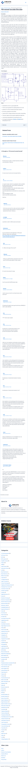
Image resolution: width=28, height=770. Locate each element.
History (2, 627)
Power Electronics (4, 666)
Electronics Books (4, 603)
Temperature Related (5, 714)
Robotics (2, 690)
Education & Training (5, 598)
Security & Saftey (4, 694)
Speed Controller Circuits (5, 703)
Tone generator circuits (5, 724)
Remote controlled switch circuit (9, 134)
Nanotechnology (4, 657)
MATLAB (2, 650)
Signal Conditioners (4, 700)
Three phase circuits (5, 720)
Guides (2, 622)
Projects (2, 674)
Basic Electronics (4, 573)
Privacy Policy (3, 759)
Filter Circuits (3, 614)
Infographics (3, 635)
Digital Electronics (4, 594)
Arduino (2, 562)
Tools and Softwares (5, 726)
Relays (2, 685)
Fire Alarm (3, 616)
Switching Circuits (4, 707)
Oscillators (3, 659)
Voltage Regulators (4, 739)
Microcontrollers (4, 651)
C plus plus (3, 577)
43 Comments (4, 142)
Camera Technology (5, 583)
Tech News (3, 709)
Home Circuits (10, 136)
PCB (2, 661)
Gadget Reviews (4, 620)
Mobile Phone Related (5, 653)
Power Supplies (4, 668)
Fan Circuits (3, 612)
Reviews (2, 688)
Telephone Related (4, 711)
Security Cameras (4, 696)
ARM (2, 564)
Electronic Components (5, 599)
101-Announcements (5, 553)
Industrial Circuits (4, 631)
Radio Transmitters (4, 681)
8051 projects (3, 559)
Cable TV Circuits (4, 581)
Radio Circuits (3, 679)
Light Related (3, 646)
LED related (3, 644)
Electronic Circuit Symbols (6, 752)
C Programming (4, 579)
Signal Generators (4, 701)
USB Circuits (3, 733)
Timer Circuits (3, 722)
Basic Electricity (4, 571)
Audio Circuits (3, 566)
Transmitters (3, 727)
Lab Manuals (3, 642)
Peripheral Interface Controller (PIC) (7, 662)
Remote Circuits (15, 136)
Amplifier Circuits (4, 560)
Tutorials (2, 729)
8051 (2, 557)
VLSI (2, 737)
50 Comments (4, 136)
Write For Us (3, 755)
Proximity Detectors (4, 677)
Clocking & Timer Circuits (5, 586)
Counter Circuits (4, 590)
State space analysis (5, 705)
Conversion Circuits (4, 588)
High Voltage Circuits (5, 625)
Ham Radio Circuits (4, 623)
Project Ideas (3, 672)
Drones (2, 596)
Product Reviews (4, 670)
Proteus (2, 675)
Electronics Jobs (4, 605)
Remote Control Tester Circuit (9, 140)
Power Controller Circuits (5, 664)
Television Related (4, 713)
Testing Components (5, 718)
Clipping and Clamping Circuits (6, 585)
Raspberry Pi (3, 683)
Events (2, 611)
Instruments (3, 636)
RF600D (19, 119)
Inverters (2, 640)
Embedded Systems (5, 607)
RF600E (14, 119)
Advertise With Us (4, 753)
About (2, 748)
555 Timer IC (3, 555)
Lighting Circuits (4, 648)
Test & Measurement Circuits (17, 142)
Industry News (3, 633)
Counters (3, 592)
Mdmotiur (5, 156)
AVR (2, 570)
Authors (2, 750)
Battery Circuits (4, 575)
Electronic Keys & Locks (5, 601)
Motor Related (3, 655)
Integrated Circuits (4, 638)
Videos (2, 735)
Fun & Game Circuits (5, 618)
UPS (2, 731)
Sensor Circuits (4, 698)
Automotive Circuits (4, 568)
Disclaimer (3, 757)
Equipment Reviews (4, 609)
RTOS (2, 692)
